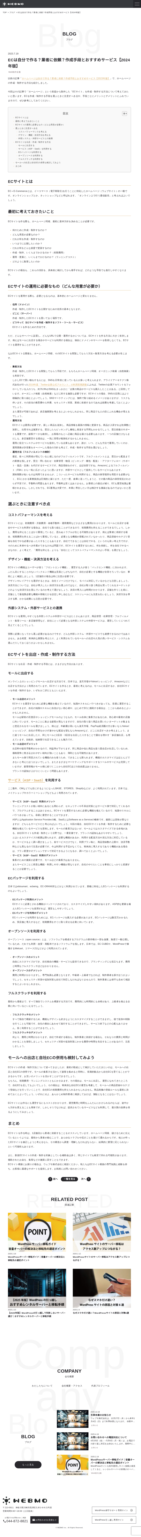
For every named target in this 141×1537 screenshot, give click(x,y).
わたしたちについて (42, 1386)
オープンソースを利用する (30, 156)
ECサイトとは (21, 117)
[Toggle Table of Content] (123, 113)
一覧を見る (69, 1179)
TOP (5, 12)
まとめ (18, 166)
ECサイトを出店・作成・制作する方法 (33, 142)
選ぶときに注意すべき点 (26, 128)
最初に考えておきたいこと (27, 121)
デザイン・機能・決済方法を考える (34, 135)
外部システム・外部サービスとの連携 (35, 139)
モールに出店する (26, 145)
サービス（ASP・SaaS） (26, 780)
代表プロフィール (100, 1386)
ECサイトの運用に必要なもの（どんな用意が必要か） (40, 125)
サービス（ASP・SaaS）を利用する (35, 149)
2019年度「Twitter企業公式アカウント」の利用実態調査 (58, 384)
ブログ (12, 12)
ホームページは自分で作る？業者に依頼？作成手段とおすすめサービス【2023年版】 (66, 78)
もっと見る (28, 1464)
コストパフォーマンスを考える (32, 132)
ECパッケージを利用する (29, 152)
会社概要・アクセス (72, 1386)
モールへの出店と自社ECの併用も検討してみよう (38, 162)
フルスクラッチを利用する (30, 159)
